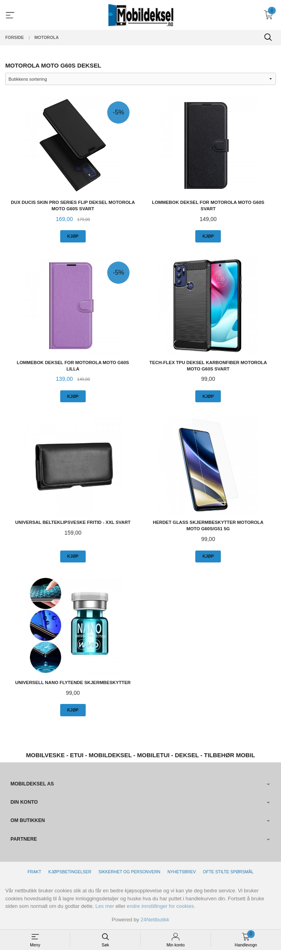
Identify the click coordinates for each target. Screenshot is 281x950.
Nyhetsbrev (181, 871)
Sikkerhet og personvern (129, 871)
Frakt (34, 871)
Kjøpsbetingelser (69, 871)
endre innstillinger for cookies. (161, 906)
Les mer (104, 906)
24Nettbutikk (155, 920)
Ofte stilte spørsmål (228, 871)
